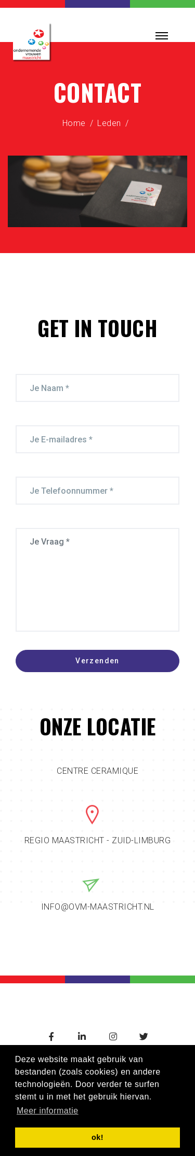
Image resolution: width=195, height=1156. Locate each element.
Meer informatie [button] (48, 1110)
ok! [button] (97, 1137)
